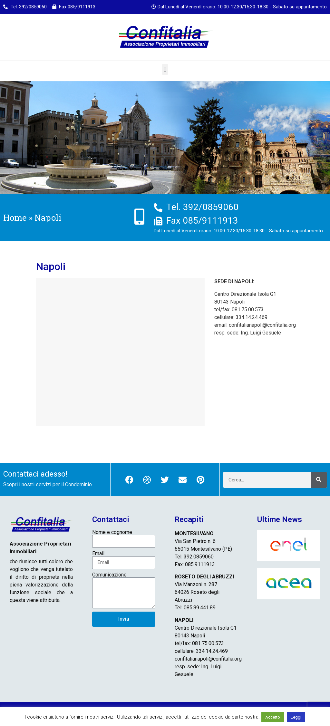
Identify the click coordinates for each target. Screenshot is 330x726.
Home (15, 217)
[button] (165, 69)
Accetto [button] (272, 717)
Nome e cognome (112, 532)
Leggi (296, 717)
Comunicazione (109, 574)
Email (98, 553)
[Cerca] (319, 480)
